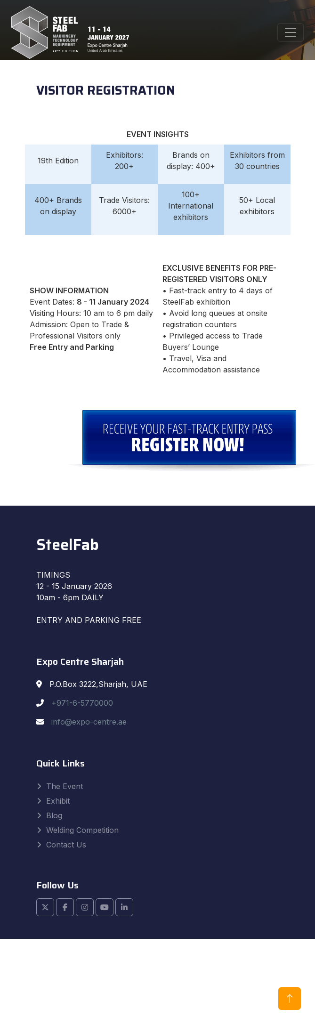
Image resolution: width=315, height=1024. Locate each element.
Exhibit (58, 801)
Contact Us (66, 844)
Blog (54, 815)
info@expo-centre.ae (89, 721)
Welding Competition (82, 830)
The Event (64, 786)
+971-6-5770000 (82, 703)
